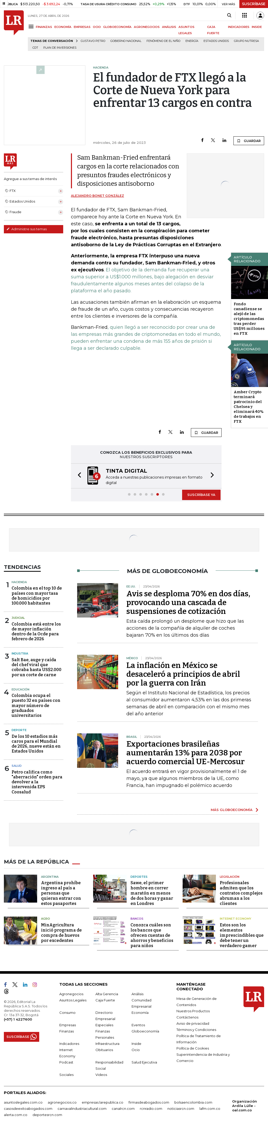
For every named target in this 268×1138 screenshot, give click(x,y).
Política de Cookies (192, 1048)
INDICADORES (238, 27)
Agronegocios (71, 994)
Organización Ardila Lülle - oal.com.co (244, 1105)
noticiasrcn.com (180, 1108)
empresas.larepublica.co (102, 1102)
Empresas (67, 1025)
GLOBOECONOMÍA (117, 27)
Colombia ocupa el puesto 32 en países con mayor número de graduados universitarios (36, 705)
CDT (35, 47)
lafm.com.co (209, 1108)
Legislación (229, 877)
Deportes (139, 877)
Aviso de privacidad (192, 1023)
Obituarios (104, 1050)
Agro (45, 918)
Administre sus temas (26, 229)
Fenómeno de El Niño (163, 41)
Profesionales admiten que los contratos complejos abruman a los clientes (241, 893)
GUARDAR (249, 141)
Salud (17, 766)
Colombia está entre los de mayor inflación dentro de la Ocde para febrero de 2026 (36, 632)
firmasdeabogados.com (148, 1102)
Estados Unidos (216, 41)
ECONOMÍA (62, 27)
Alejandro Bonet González (97, 196)
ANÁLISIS (169, 27)
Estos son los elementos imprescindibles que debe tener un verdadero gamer (242, 935)
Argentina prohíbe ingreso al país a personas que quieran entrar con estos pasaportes (61, 893)
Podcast (66, 1062)
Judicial (18, 618)
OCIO (97, 27)
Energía (191, 41)
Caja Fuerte (105, 1000)
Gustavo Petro (93, 41)
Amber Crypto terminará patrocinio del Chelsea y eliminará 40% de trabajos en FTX (249, 407)
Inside (136, 1044)
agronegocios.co (62, 1102)
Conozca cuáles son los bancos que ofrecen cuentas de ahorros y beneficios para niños (152, 935)
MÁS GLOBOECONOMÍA (232, 810)
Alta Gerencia (106, 994)
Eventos (138, 1025)
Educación (20, 689)
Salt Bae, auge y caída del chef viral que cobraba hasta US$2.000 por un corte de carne (36, 667)
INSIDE (257, 27)
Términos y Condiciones (196, 1030)
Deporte (19, 730)
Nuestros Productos (193, 1011)
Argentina (50, 877)
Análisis (137, 994)
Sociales (66, 1075)
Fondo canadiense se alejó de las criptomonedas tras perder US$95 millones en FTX (249, 319)
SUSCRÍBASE (253, 4)
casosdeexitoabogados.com (28, 1108)
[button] (78, 476)
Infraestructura (107, 1044)
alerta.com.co (15, 1115)
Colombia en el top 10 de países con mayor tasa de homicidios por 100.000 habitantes (37, 596)
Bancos (137, 918)
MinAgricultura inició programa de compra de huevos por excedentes (61, 933)
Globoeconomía (145, 1031)
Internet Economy (235, 918)
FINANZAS (44, 27)
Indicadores (69, 1044)
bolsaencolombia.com (193, 1102)
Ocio (136, 1050)
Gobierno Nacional (125, 41)
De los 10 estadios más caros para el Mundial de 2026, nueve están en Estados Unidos (36, 744)
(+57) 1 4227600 (18, 1019)
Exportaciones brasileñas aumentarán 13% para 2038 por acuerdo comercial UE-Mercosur (185, 752)
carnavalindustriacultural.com (82, 1108)
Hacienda (19, 582)
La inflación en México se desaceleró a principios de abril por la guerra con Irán (183, 674)
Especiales (104, 1025)
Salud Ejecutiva (144, 1062)
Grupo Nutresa (246, 41)
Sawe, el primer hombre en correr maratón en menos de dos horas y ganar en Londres (152, 893)
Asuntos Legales (72, 1000)
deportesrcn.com (47, 1115)
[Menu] (32, 26)
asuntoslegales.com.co (23, 1102)
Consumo (67, 1012)
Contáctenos (187, 1017)
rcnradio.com (151, 1108)
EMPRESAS (82, 27)
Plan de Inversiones (59, 47)
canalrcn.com (123, 1108)
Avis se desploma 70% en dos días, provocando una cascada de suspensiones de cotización (188, 602)
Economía (140, 1012)
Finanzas (66, 1031)
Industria (20, 653)
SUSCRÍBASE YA (201, 495)
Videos (101, 1075)
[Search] (229, 15)
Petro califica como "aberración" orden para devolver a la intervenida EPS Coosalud (37, 782)
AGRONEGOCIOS (147, 27)
